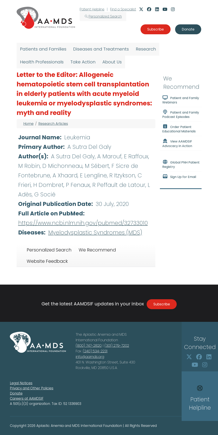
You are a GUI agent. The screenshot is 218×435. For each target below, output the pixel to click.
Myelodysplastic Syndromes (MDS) (95, 232)
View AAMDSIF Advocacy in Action (177, 143)
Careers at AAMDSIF (26, 398)
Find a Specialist (123, 9)
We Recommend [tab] (97, 250)
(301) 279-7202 (117, 345)
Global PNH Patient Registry (181, 164)
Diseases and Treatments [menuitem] (101, 49)
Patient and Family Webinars (180, 100)
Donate (16, 393)
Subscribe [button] (155, 29)
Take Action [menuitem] (82, 62)
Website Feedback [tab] (47, 261)
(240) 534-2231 (95, 351)
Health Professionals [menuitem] (42, 62)
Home (28, 123)
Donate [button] (188, 29)
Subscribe (161, 304)
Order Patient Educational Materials (179, 129)
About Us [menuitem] (112, 62)
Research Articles (53, 123)
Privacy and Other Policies (31, 388)
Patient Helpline (92, 9)
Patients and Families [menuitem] (43, 49)
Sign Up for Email (179, 176)
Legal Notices (21, 383)
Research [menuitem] (146, 49)
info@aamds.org (90, 356)
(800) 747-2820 (89, 345)
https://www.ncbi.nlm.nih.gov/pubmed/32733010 (83, 223)
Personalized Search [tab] (49, 250)
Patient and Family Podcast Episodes (180, 114)
